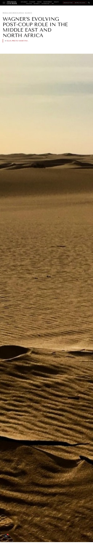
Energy (39, 2)
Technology (45, 3)
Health (56, 2)
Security (37, 3)
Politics (29, 3)
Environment (47, 2)
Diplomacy (24, 2)
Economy (32, 2)
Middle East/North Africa (13, 12)
